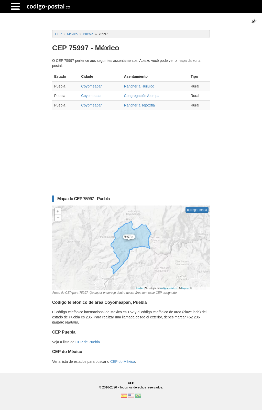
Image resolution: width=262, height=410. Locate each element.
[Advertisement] (131, 151)
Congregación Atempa (142, 96)
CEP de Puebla (87, 342)
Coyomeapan (91, 86)
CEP (131, 383)
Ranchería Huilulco (139, 86)
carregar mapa (197, 210)
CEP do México (122, 361)
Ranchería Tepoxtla (139, 105)
